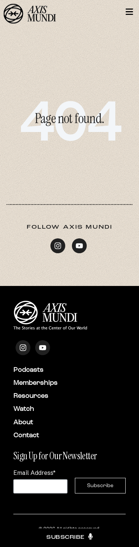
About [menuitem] (23, 422)
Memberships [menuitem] (35, 383)
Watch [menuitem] (23, 409)
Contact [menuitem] (26, 435)
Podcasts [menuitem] (28, 370)
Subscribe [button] (69, 537)
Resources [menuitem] (30, 396)
